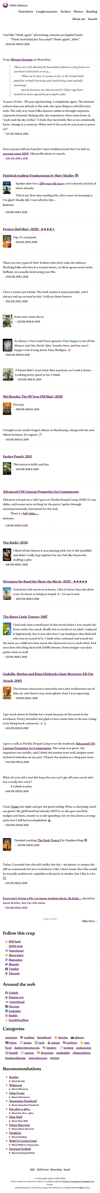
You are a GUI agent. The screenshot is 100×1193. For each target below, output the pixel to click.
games (55, 1042)
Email (67, 1169)
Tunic (15, 806)
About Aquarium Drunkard (25, 1105)
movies (63, 1037)
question (11, 1037)
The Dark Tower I (49, 840)
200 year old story (51, 183)
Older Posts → (89, 921)
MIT (81, 1187)
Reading (91, 11)
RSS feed (13, 941)
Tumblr (12, 969)
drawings (47, 1053)
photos (79, 1037)
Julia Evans (17, 1093)
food (8, 1047)
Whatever (15, 1085)
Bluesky (12, 964)
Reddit (11, 1015)
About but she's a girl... (22, 1113)
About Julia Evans (20, 1097)
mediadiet (63, 1053)
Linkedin (13, 1011)
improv (51, 1047)
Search (92, 19)
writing (68, 1047)
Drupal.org (14, 997)
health (13, 1053)
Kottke (13, 1077)
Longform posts (47, 11)
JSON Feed (43, 1169)
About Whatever (19, 1089)
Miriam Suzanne (22, 59)
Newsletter (25, 11)
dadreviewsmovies (27, 1047)
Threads (12, 973)
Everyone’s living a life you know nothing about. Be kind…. (42, 898)
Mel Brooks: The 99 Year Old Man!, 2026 (33, 396)
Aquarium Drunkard (23, 1101)
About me (78, 19)
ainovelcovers (38, 1058)
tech (41, 1042)
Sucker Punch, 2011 (17, 456)
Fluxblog (15, 1133)
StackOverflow (17, 1020)
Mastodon (13, 960)
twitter (54, 1058)
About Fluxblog (19, 1137)
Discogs (12, 1006)
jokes (13, 1042)
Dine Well (15, 1117)
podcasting (83, 1047)
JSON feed (14, 946)
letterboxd (44, 1037)
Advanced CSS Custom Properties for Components (41, 492)
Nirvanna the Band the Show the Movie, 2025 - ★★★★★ (45, 581)
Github (11, 992)
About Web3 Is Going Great (25, 1145)
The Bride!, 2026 (15, 542)
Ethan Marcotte (19, 1125)
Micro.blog (14, 955)
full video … (31, 513)
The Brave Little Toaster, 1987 (25, 617)
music (28, 1042)
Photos (78, 11)
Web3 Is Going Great (23, 1141)
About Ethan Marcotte (22, 1129)
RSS (32, 1169)
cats (87, 1042)
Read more (8, 204)
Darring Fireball (20, 1149)
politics (72, 1042)
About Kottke (18, 1081)
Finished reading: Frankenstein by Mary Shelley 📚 (41, 175)
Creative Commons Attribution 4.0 (78, 1181)
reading (29, 1037)
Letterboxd (14, 1002)
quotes (29, 1053)
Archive (65, 11)
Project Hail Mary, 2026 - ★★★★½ (29, 229)
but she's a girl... (20, 1109)
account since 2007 (16, 153)
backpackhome (15, 1058)
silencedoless (82, 1053)
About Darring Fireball (22, 1153)
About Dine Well (19, 1121)
